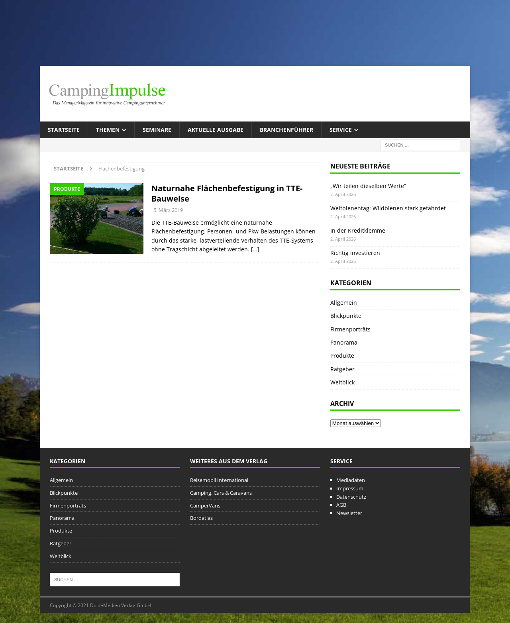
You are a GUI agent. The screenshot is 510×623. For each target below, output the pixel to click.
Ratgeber (342, 369)
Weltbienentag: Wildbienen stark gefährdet (388, 208)
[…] (255, 249)
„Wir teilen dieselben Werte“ (368, 186)
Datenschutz (351, 496)
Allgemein (343, 302)
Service (341, 129)
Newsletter (349, 513)
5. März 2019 (168, 210)
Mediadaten (350, 480)
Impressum (349, 488)
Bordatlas (201, 517)
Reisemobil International (219, 480)
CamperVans (205, 505)
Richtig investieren (355, 253)
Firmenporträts (350, 329)
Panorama (343, 342)
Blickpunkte (345, 315)
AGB (341, 504)
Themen (108, 129)
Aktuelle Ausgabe (215, 129)
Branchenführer (286, 129)
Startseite (64, 129)
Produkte (342, 355)
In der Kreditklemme (357, 230)
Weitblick (342, 382)
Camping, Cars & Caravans (221, 492)
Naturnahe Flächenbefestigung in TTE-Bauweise (226, 193)
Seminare (157, 129)
